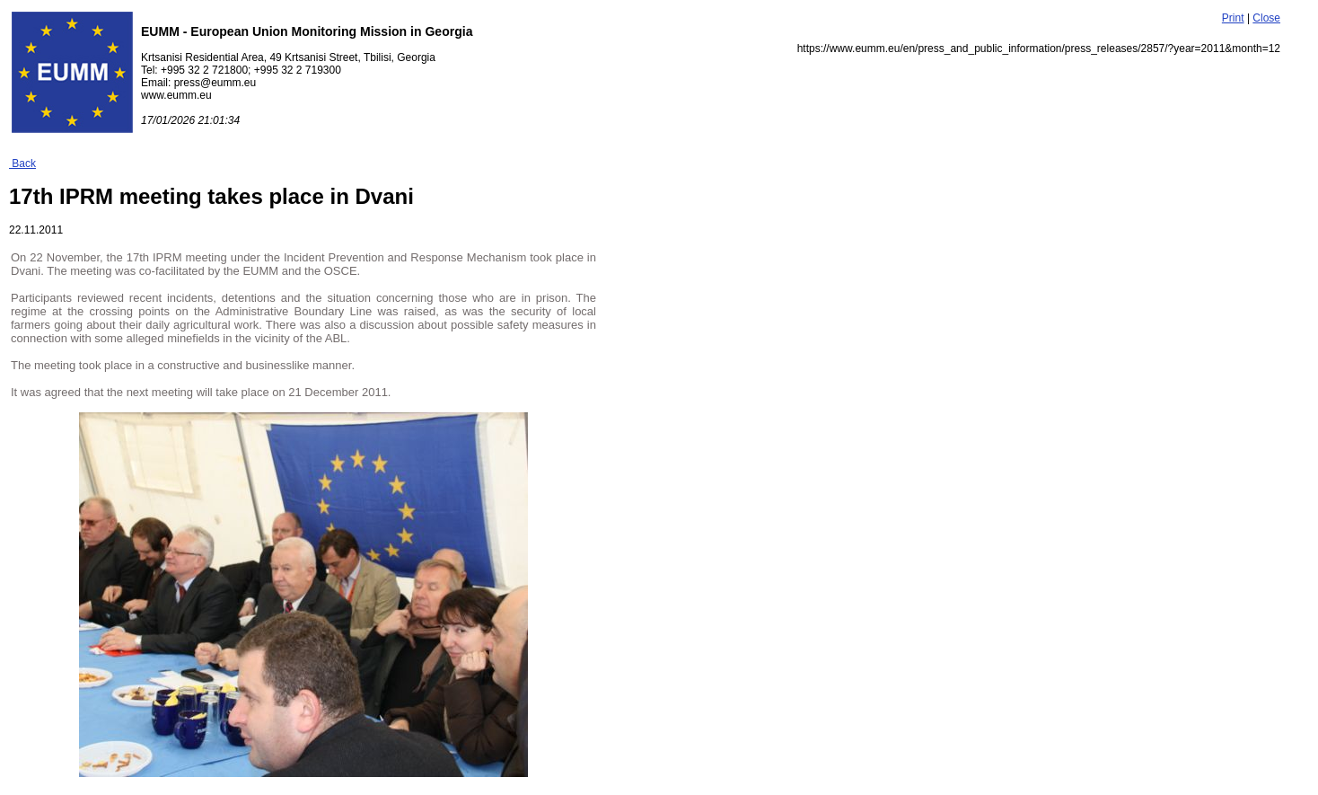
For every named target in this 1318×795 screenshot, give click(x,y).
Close (1266, 18)
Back (22, 163)
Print (1233, 18)
